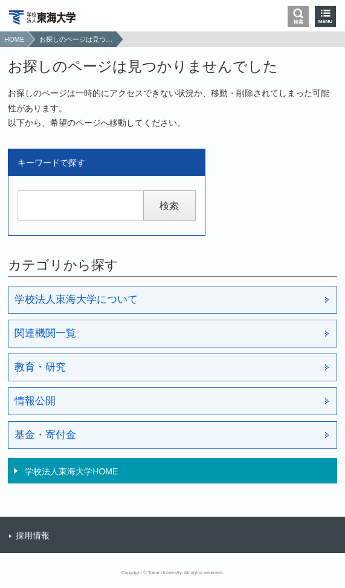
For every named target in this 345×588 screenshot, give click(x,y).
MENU (325, 21)
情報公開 (35, 401)
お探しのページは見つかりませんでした (76, 39)
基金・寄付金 (45, 435)
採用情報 (33, 535)
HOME (14, 39)
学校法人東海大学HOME (71, 471)
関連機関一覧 (45, 333)
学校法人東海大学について (76, 299)
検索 (298, 22)
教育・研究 (40, 367)
